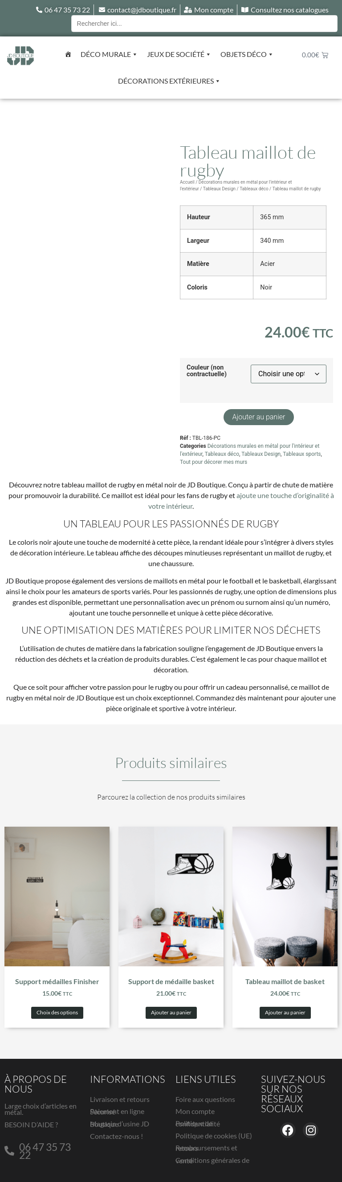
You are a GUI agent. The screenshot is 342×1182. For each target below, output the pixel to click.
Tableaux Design (219, 188)
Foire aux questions (205, 1099)
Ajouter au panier (258, 417)
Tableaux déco (254, 188)
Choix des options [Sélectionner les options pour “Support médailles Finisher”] (57, 1012)
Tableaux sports (302, 454)
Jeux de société (179, 54)
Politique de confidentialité (197, 1123)
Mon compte (195, 1111)
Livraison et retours (120, 1099)
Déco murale (109, 54)
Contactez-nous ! (116, 1136)
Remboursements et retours (206, 1147)
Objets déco (247, 54)
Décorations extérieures (169, 81)
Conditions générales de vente (212, 1160)
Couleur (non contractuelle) (207, 371)
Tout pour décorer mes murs (213, 462)
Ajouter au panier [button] (171, 1012)
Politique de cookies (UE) (213, 1135)
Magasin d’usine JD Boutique (119, 1123)
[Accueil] (68, 54)
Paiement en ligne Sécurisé (117, 1111)
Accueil (187, 182)
